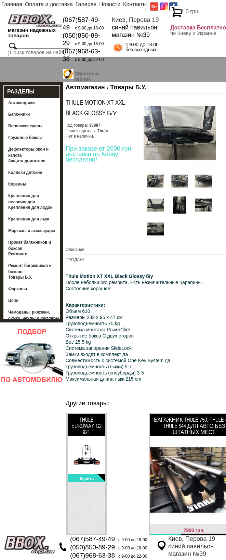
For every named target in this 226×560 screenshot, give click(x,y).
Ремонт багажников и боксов (30, 268)
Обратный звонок (86, 75)
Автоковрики (21, 102)
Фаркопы (17, 289)
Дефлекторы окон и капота (28, 152)
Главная (11, 4)
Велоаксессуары (25, 126)
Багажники (19, 114)
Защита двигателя (26, 160)
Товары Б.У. (20, 277)
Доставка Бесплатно (198, 27)
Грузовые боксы (25, 137)
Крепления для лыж (28, 219)
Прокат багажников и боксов (29, 245)
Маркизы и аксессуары (31, 230)
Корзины (17, 184)
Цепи (13, 300)
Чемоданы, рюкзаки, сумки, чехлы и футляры (33, 315)
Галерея (86, 4)
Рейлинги (17, 254)
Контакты (135, 4)
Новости (109, 4)
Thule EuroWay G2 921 (86, 426)
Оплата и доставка (49, 4)
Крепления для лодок (30, 207)
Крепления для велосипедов (23, 198)
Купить (87, 478)
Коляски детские (25, 172)
